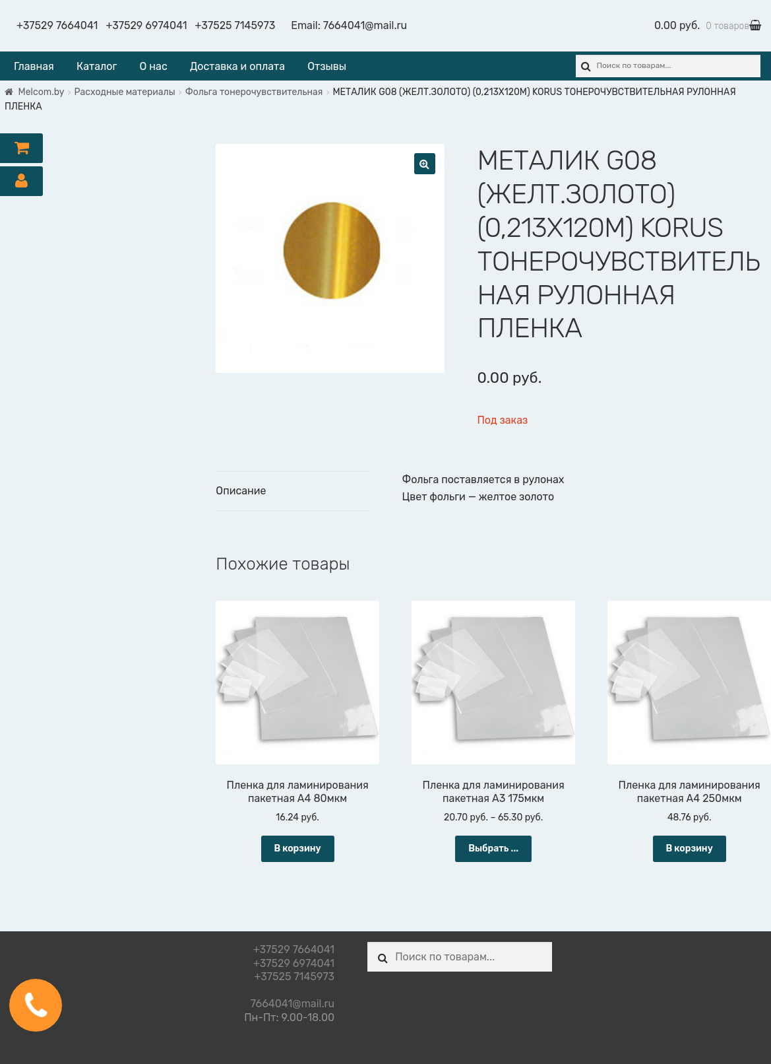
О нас (154, 66)
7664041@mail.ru (365, 25)
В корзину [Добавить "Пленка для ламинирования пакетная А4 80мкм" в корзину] (297, 848)
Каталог (97, 66)
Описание (241, 490)
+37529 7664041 (57, 25)
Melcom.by (41, 92)
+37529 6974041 (146, 25)
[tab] (293, 491)
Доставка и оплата (237, 66)
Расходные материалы (125, 92)
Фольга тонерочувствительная (254, 92)
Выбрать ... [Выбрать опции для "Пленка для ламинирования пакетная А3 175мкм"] (493, 848)
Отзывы (326, 66)
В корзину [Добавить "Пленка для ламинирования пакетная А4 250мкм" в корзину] (689, 848)
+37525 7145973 (235, 25)
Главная (34, 66)
